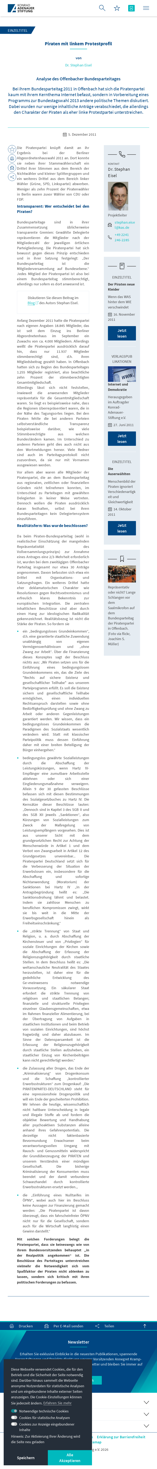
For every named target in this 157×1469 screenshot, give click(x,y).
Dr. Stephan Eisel (78, 65)
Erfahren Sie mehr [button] (57, 1403)
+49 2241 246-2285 (118, 237)
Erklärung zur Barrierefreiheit (121, 1437)
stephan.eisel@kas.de (121, 225)
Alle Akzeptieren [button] (69, 1457)
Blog (33, 302)
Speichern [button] (26, 1457)
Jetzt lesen (122, 333)
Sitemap (94, 1442)
